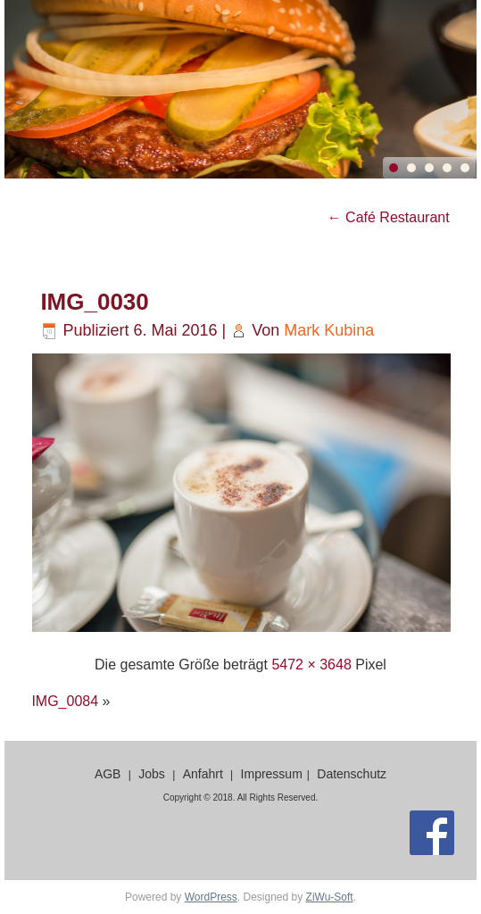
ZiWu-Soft (329, 897)
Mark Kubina (329, 330)
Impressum (272, 774)
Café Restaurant (389, 217)
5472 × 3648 (311, 664)
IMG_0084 (64, 701)
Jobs (151, 774)
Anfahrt (203, 774)
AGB (108, 774)
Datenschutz (351, 774)
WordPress (211, 897)
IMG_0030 (94, 301)
